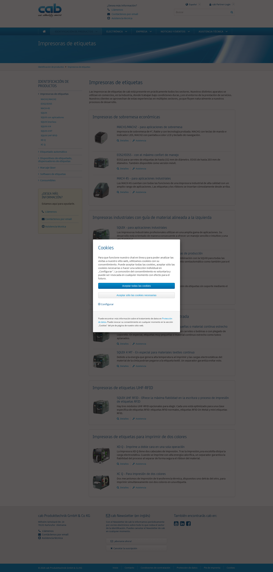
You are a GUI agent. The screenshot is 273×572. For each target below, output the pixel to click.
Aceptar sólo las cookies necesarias (137, 295)
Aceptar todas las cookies (136, 285)
